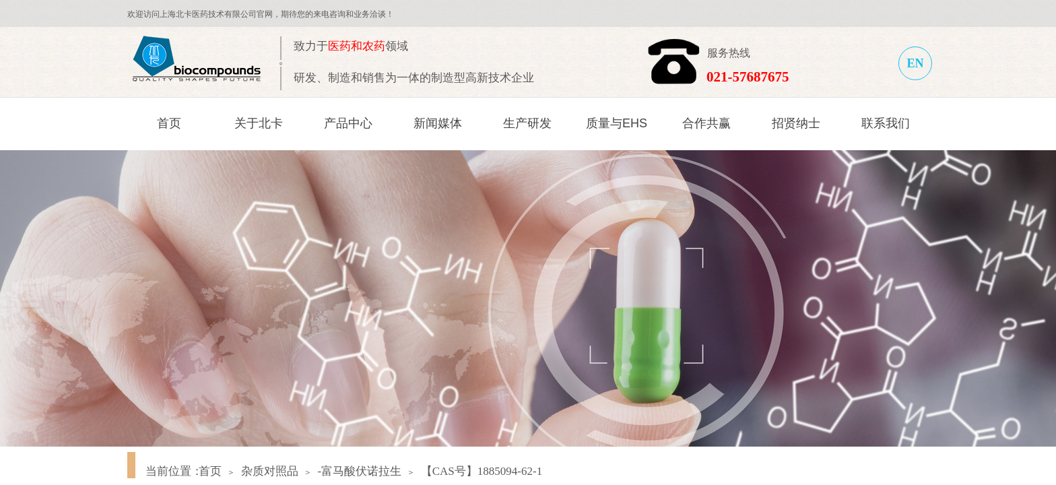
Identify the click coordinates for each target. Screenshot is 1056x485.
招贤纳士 (796, 123)
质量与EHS (616, 123)
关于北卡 (258, 123)
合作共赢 (706, 123)
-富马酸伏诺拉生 (359, 471)
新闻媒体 (438, 123)
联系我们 (885, 123)
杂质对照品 (269, 471)
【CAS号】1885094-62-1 (481, 471)
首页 (169, 123)
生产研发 (527, 123)
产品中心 (348, 123)
